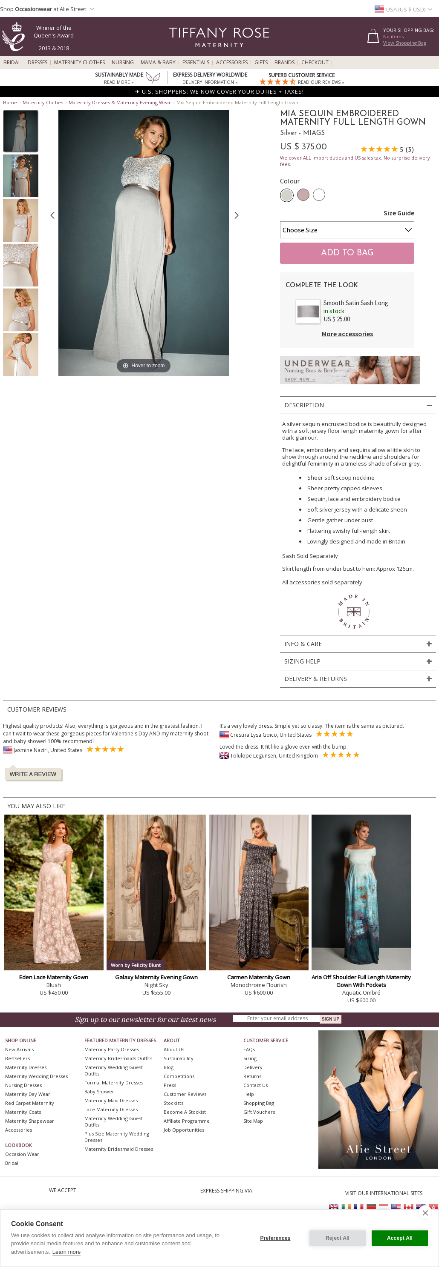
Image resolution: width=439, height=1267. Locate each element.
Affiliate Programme (187, 1121)
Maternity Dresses (25, 1067)
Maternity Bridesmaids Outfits (118, 1058)
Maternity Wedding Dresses (36, 1076)
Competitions (179, 1076)
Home (10, 102)
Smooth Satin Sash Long (355, 303)
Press (170, 1085)
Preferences (275, 1238)
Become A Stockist (185, 1112)
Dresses (37, 62)
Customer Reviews (185, 1094)
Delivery (253, 1067)
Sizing (250, 1058)
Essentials (195, 62)
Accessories (232, 62)
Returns (252, 1076)
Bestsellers (17, 1058)
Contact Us (255, 1085)
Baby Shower (99, 1091)
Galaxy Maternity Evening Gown (156, 977)
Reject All (337, 1238)
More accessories (347, 333)
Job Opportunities (184, 1130)
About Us (174, 1049)
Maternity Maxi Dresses (111, 1100)
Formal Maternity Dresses (113, 1082)
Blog (168, 1067)
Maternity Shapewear (29, 1121)
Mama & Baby (158, 62)
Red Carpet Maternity (29, 1103)
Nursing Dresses (23, 1085)
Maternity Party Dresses (111, 1049)
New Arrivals (19, 1049)
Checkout (315, 62)
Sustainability (179, 1058)
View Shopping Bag (404, 43)
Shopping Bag (258, 1103)
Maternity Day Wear (27, 1094)
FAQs (249, 1049)
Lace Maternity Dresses (111, 1109)
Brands (284, 62)
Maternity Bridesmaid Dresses (118, 1149)
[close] (425, 1212)
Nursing (123, 62)
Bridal (12, 62)
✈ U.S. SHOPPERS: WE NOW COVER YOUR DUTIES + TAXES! (219, 91)
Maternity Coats (23, 1112)
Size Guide (399, 213)
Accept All (400, 1238)
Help (248, 1094)
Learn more (66, 1252)
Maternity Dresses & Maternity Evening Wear (120, 102)
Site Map (253, 1121)
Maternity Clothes (79, 62)
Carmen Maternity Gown (258, 977)
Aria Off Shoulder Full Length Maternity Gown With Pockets (361, 981)
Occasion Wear (22, 1154)
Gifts (261, 62)
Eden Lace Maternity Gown (53, 977)
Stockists (173, 1103)
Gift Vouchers (259, 1112)
